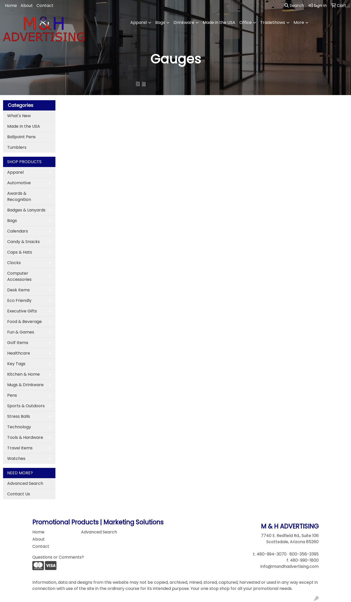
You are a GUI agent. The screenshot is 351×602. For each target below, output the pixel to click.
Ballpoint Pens (21, 137)
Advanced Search (25, 483)
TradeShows (272, 22)
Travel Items (20, 448)
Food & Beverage (24, 322)
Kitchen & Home (23, 374)
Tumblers (16, 147)
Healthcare (18, 353)
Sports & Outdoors (26, 406)
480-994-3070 (272, 554)
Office (245, 22)
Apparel (138, 22)
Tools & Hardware (25, 437)
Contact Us (18, 494)
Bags (160, 22)
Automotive (19, 183)
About (27, 5)
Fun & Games (20, 332)
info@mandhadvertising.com (289, 566)
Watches (16, 458)
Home (11, 5)
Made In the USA (23, 126)
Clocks (14, 263)
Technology (19, 427)
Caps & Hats (19, 252)
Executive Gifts (22, 311)
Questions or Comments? (58, 557)
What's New (19, 116)
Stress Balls (18, 416)
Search (294, 5)
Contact (44, 5)
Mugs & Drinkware (25, 385)
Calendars (17, 231)
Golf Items (17, 343)
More (299, 22)
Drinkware (183, 22)
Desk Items (18, 290)
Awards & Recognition (19, 196)
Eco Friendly (19, 300)
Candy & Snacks (23, 242)
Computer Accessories (19, 276)
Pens (12, 395)
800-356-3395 (304, 554)
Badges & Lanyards (26, 210)
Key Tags (16, 364)
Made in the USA (219, 22)
